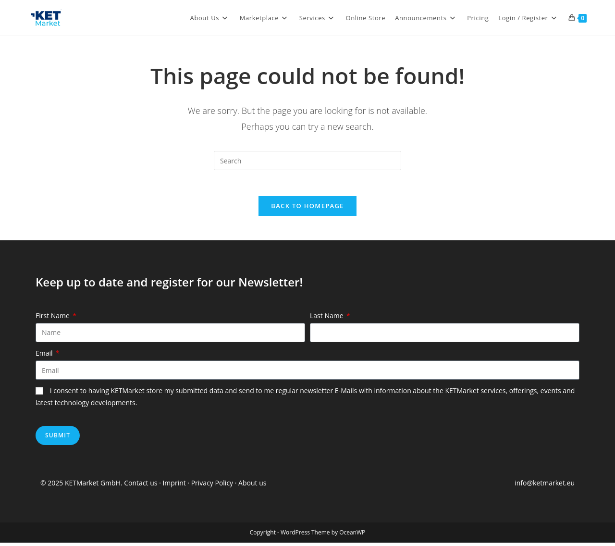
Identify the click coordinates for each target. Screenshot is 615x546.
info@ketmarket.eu (545, 486)
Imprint (174, 486)
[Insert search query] (307, 160)
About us (252, 486)
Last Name (327, 318)
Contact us (140, 486)
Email (45, 356)
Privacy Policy (212, 486)
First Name (54, 318)
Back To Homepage (307, 209)
